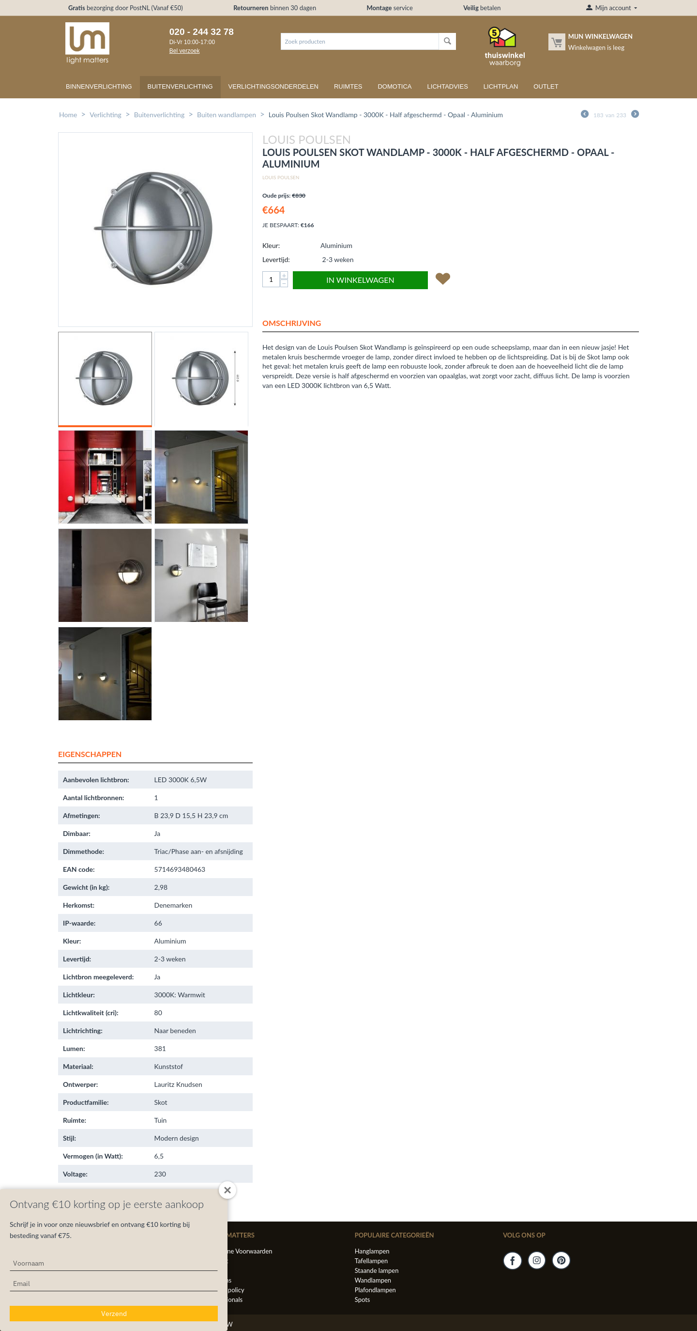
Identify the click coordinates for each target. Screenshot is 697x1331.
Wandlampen (373, 1280)
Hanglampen (372, 1251)
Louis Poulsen (280, 177)
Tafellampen (371, 1261)
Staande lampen (377, 1270)
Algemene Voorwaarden (239, 1251)
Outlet (545, 86)
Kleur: (271, 245)
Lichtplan (501, 86)
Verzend (114, 1313)
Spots (362, 1299)
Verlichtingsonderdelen (273, 86)
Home (68, 114)
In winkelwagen (360, 279)
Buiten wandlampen (226, 114)
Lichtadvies (447, 86)
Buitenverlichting (180, 86)
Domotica (394, 86)
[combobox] (360, 41)
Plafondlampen (375, 1290)
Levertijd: (276, 259)
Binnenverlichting (99, 86)
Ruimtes (348, 86)
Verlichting (105, 114)
